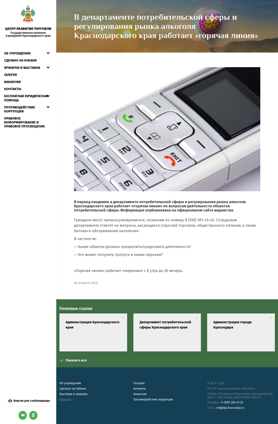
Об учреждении (17, 48)
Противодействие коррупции (19, 104)
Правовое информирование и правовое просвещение (24, 117)
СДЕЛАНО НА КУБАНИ (20, 55)
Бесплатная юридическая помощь (26, 93)
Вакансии (12, 77)
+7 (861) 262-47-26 (231, 402)
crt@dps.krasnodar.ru (230, 408)
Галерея (10, 70)
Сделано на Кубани (72, 388)
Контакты (12, 84)
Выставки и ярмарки (73, 394)
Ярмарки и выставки (22, 62)
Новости (65, 399)
